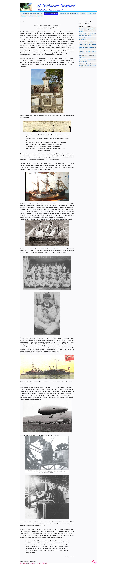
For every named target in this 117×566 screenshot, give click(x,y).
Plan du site (23, 563)
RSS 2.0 (44, 563)
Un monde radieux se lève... (36, 13)
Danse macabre (24, 16)
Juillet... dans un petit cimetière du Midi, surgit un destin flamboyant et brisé (87, 47)
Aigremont (32, 16)
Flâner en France (25, 13)
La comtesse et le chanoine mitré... (87, 41)
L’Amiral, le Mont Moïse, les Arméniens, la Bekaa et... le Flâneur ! (87, 30)
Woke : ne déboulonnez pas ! (51, 13)
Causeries (83, 13)
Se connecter (31, 563)
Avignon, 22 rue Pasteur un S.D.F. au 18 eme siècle (87, 52)
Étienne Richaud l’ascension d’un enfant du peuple (87, 60)
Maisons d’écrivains (91, 13)
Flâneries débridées (64, 13)
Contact (38, 563)
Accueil (22, 22)
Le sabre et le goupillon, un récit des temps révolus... (87, 38)
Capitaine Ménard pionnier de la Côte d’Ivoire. (87, 56)
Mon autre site (39, 16)
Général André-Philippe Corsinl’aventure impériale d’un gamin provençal (87, 65)
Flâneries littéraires (74, 13)
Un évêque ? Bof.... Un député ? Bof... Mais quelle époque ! (87, 34)
